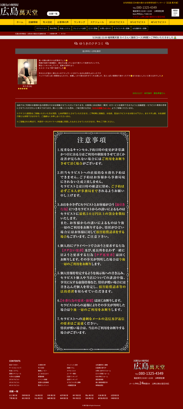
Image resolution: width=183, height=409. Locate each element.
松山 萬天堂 (39, 398)
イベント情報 (42, 379)
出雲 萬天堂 (115, 395)
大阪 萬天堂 (39, 395)
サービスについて (15, 368)
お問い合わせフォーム (103, 371)
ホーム (20, 22)
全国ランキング (72, 379)
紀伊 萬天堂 (64, 395)
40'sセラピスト (158, 22)
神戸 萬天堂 (77, 395)
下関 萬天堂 (13, 398)
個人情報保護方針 (102, 382)
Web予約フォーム (102, 376)
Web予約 (53, 28)
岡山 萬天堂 (89, 395)
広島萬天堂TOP (101, 368)
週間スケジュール (15, 373)
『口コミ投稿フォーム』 (101, 108)
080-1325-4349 (146, 7)
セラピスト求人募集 (122, 28)
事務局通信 (99, 385)
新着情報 (41, 376)
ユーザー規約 (71, 373)
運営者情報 (99, 379)
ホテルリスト (41, 28)
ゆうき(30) (27, 86)
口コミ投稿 (92, 28)
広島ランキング (72, 376)
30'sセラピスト (138, 22)
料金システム (65, 28)
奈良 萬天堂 (51, 395)
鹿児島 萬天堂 (103, 398)
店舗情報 (33, 22)
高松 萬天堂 (26, 398)
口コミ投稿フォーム (102, 373)
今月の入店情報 (14, 376)
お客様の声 (63, 22)
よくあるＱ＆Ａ (43, 373)
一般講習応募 (71, 385)
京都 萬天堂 (26, 395)
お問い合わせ (105, 28)
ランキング (79, 22)
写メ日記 (47, 22)
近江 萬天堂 (13, 395)
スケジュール (97, 22)
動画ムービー (42, 371)
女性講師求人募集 (139, 28)
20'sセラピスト (117, 22)
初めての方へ (13, 365)
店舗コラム (70, 368)
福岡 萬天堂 (51, 398)
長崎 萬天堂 (64, 398)
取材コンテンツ (43, 385)
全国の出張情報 (43, 382)
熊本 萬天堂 (77, 398)
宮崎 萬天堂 (89, 398)
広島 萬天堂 (102, 395)
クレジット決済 (79, 28)
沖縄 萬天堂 (115, 398)
